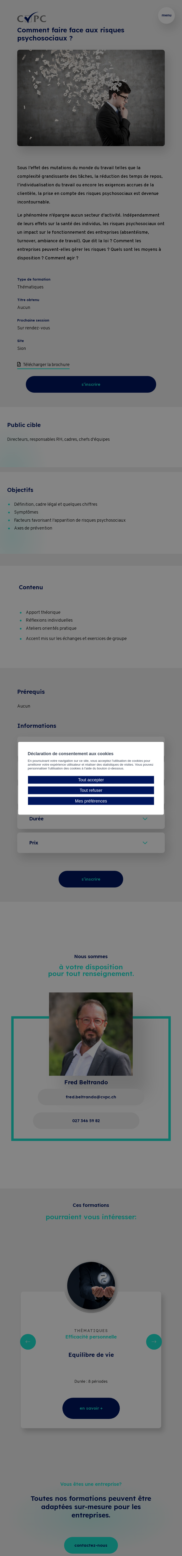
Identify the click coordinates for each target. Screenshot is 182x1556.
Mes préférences (91, 805)
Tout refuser (91, 794)
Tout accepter (91, 784)
